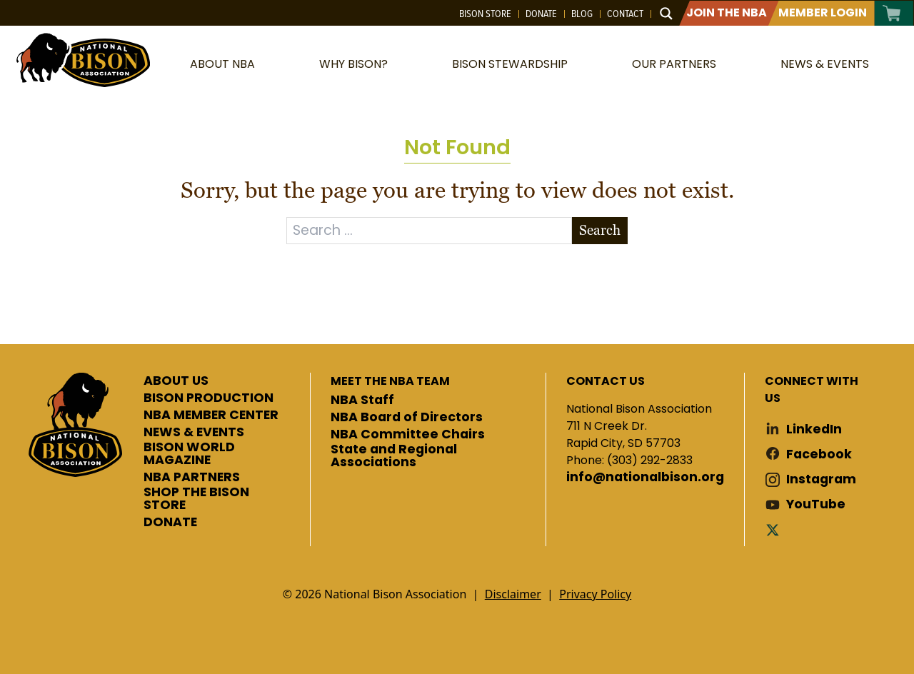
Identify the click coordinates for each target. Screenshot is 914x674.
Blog (582, 13)
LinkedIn (814, 429)
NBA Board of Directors (407, 417)
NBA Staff (362, 400)
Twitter (775, 529)
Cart (892, 13)
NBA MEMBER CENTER (211, 415)
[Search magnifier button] (666, 13)
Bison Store (485, 13)
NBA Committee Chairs (408, 434)
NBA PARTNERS (192, 477)
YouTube (815, 504)
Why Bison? (353, 64)
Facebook (819, 454)
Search (600, 230)
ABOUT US (176, 381)
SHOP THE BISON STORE (196, 498)
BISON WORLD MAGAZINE (189, 453)
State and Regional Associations (394, 455)
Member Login (822, 12)
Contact (625, 13)
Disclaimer (513, 594)
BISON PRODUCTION (208, 398)
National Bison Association (82, 59)
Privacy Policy (595, 594)
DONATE (170, 522)
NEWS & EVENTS (194, 432)
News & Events (824, 64)
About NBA (222, 64)
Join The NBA (726, 12)
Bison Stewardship (510, 64)
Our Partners (674, 64)
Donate (541, 13)
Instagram (821, 479)
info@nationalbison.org (645, 477)
